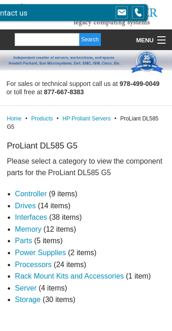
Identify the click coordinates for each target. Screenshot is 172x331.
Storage (28, 299)
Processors (33, 264)
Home (14, 118)
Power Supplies (40, 253)
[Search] (47, 39)
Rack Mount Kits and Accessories (69, 276)
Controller (31, 194)
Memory (28, 229)
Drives (25, 206)
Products (42, 118)
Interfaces (31, 217)
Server (26, 288)
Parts (23, 241)
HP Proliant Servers (86, 118)
